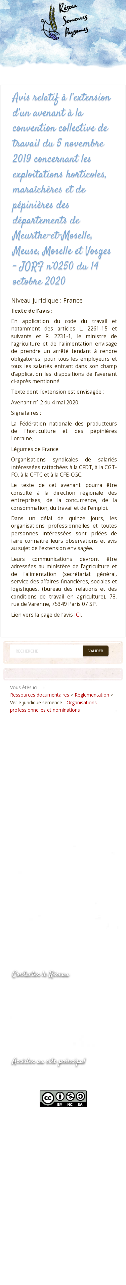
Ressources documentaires (39, 695)
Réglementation (92, 695)
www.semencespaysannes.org (49, 1077)
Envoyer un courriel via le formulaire (63, 1017)
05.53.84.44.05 (36, 990)
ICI (77, 614)
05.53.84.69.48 (36, 1004)
